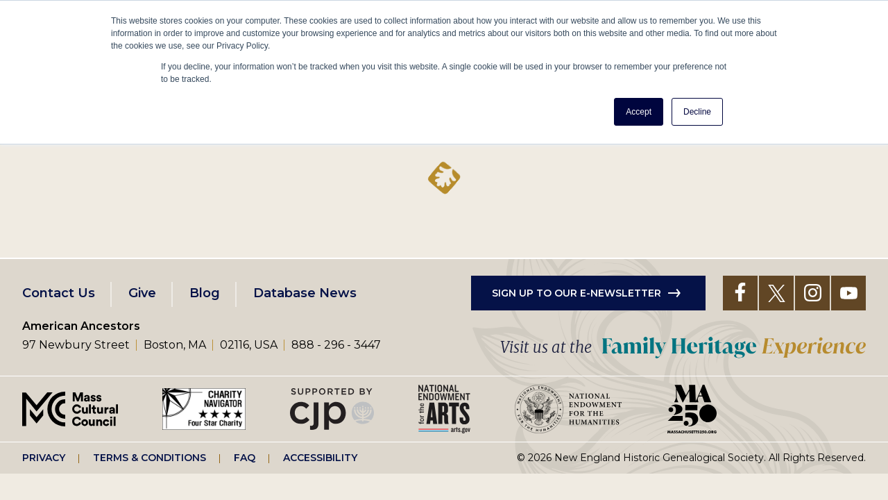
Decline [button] (697, 112)
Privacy (43, 457)
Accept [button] (638, 112)
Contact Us (58, 293)
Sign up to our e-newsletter (576, 293)
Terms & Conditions (149, 457)
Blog (204, 293)
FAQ (244, 457)
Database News (305, 293)
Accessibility (320, 457)
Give (142, 293)
